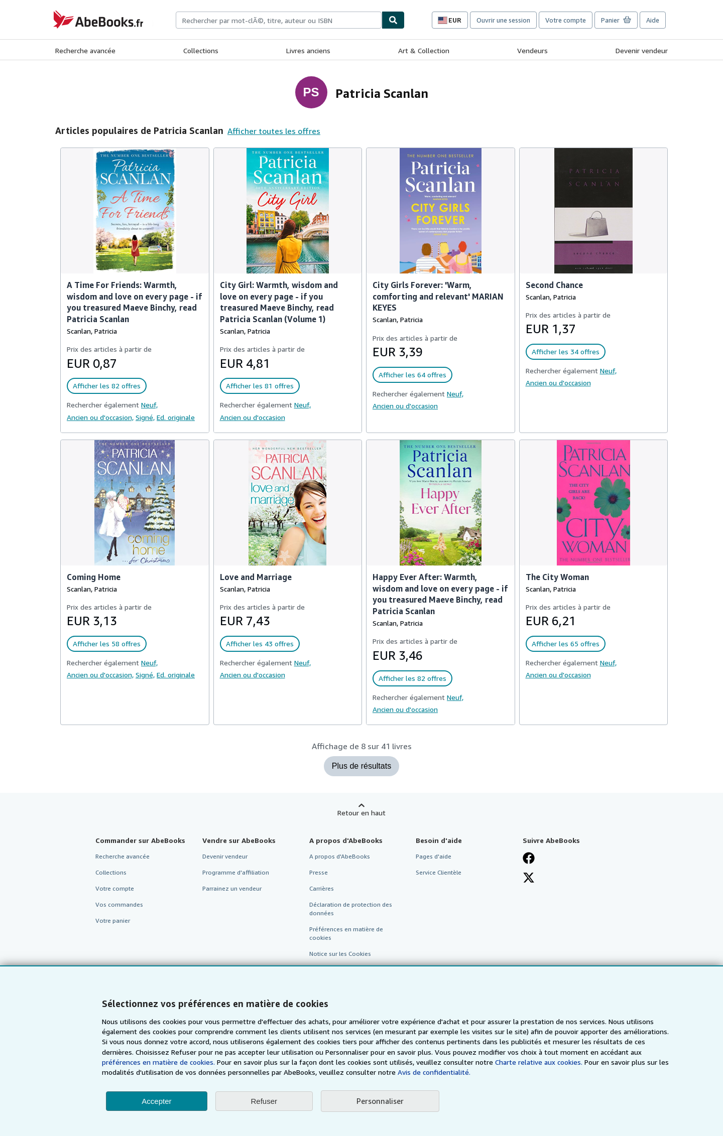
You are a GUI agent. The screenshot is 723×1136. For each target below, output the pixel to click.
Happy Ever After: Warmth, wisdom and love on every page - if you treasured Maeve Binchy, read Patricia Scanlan (440, 594)
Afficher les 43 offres (260, 643)
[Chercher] (393, 20)
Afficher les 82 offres (107, 385)
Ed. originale (176, 417)
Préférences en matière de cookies (346, 933)
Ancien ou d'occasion (252, 417)
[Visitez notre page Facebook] (529, 858)
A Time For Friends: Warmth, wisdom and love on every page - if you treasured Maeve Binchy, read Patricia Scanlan (134, 302)
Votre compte (565, 20)
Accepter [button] (156, 1101)
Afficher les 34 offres (565, 351)
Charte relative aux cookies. (539, 1062)
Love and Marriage (256, 577)
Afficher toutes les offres (273, 131)
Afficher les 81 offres (260, 385)
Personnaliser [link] (380, 1100)
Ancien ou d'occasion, (100, 417)
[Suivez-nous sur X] (529, 877)
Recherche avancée (85, 50)
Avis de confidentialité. (434, 1072)
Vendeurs (532, 50)
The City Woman (557, 577)
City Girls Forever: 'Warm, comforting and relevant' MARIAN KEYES (438, 296)
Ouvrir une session (503, 20)
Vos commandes (119, 904)
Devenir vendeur (642, 50)
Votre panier (112, 920)
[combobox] (279, 20)
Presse (318, 872)
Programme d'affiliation (235, 872)
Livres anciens (308, 50)
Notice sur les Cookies (340, 953)
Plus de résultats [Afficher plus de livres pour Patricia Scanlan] (361, 766)
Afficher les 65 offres (565, 643)
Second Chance (554, 285)
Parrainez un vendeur (232, 888)
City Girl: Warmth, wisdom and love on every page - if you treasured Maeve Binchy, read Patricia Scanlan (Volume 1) (279, 302)
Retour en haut (361, 812)
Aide (652, 20)
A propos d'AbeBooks (339, 856)
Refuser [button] (264, 1101)
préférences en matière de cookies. (158, 1062)
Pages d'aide (433, 856)
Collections (200, 50)
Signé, (145, 417)
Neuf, (149, 404)
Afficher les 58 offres (107, 643)
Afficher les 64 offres (412, 374)
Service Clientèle (438, 872)
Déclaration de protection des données (350, 909)
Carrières (321, 888)
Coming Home (93, 577)
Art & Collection (423, 50)
